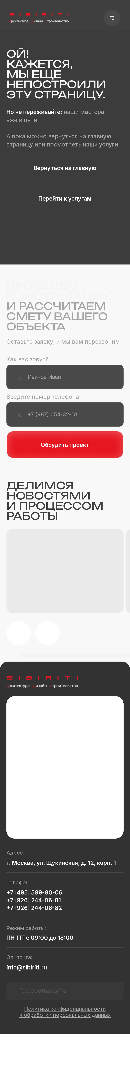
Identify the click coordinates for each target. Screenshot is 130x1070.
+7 (10, 892)
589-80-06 (46, 892)
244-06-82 (46, 907)
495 (22, 892)
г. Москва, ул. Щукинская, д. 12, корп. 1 (61, 862)
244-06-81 (45, 900)
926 (22, 900)
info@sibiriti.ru (26, 967)
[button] (112, 18)
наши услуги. (101, 144)
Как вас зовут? (27, 359)
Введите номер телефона (42, 396)
